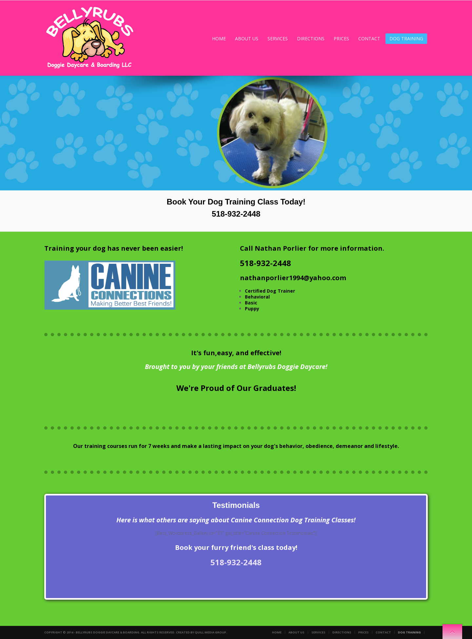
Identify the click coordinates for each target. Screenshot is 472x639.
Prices (341, 38)
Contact (369, 38)
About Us (246, 38)
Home (219, 38)
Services (277, 38)
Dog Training (406, 38)
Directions (310, 38)
